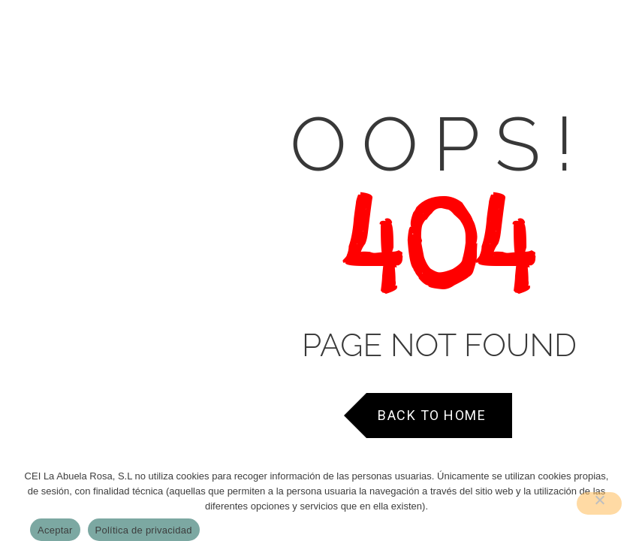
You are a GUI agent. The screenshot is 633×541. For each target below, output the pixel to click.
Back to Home (432, 415)
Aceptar (55, 530)
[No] (599, 503)
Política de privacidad (143, 530)
